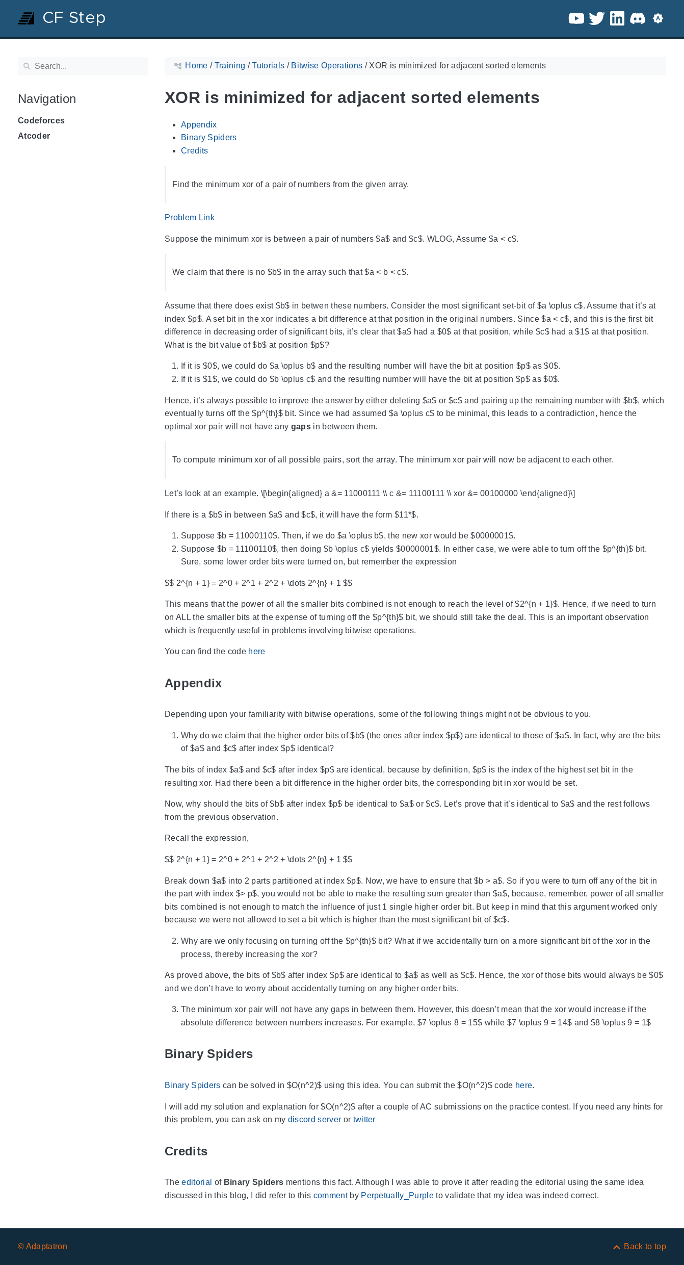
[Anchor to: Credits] (219, 1151)
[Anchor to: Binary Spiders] (265, 1054)
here (256, 651)
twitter (364, 1119)
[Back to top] (639, 1246)
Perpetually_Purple (397, 1195)
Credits (194, 150)
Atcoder (34, 136)
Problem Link (190, 217)
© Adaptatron (42, 1246)
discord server (314, 1119)
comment (330, 1195)
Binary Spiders (209, 137)
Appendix (199, 124)
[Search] (83, 66)
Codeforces (41, 120)
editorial (196, 1182)
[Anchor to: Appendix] (234, 683)
